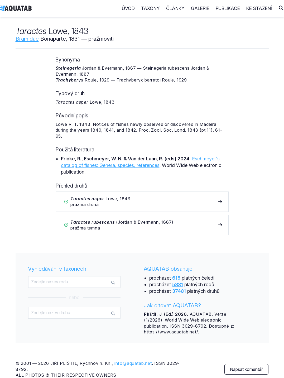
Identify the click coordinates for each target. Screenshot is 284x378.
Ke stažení (259, 8)
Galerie (200, 8)
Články (175, 8)
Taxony (150, 8)
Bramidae (27, 38)
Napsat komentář (246, 369)
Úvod (128, 8)
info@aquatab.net (133, 363)
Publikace (228, 8)
